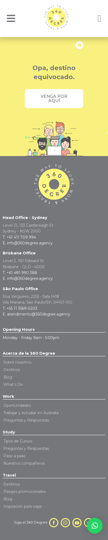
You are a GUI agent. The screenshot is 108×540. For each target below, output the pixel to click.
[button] (95, 526)
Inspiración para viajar (22, 506)
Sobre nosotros (17, 362)
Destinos (11, 369)
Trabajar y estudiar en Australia (31, 412)
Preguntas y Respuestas (26, 420)
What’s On (13, 384)
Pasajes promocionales (24, 491)
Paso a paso (14, 456)
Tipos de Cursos (17, 441)
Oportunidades (17, 405)
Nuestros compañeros (24, 463)
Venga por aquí (54, 98)
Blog (7, 377)
